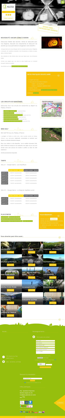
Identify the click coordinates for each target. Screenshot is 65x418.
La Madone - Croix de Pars (10, 111)
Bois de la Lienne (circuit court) (11, 119)
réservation (36, 93)
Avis (22, 397)
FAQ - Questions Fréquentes (27, 390)
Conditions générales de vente (28, 394)
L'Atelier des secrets (27, 221)
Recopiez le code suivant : (45, 361)
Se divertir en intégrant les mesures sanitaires (11, 221)
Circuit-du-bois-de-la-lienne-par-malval (13, 121)
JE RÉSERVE (54, 219)
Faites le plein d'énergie (14, 217)
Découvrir (10, 252)
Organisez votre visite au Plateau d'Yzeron (11, 219)
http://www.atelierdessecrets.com (19, 66)
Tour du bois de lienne (9, 113)
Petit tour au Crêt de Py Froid (11, 117)
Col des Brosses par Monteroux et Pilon (13, 115)
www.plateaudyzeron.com (31, 416)
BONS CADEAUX (8, 18)
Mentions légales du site (26, 392)
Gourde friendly (4, 217)
